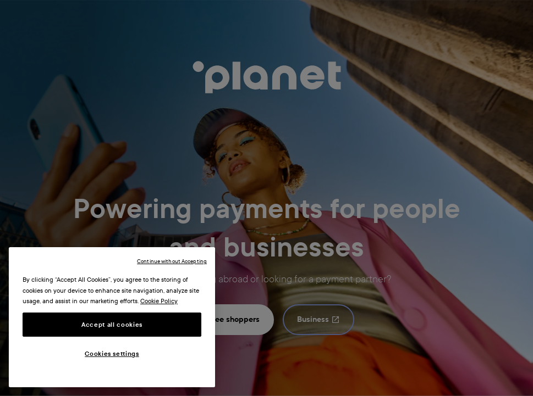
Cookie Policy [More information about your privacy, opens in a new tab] (159, 301)
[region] (112, 317)
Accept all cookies (111, 324)
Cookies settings (112, 353)
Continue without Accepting (172, 261)
